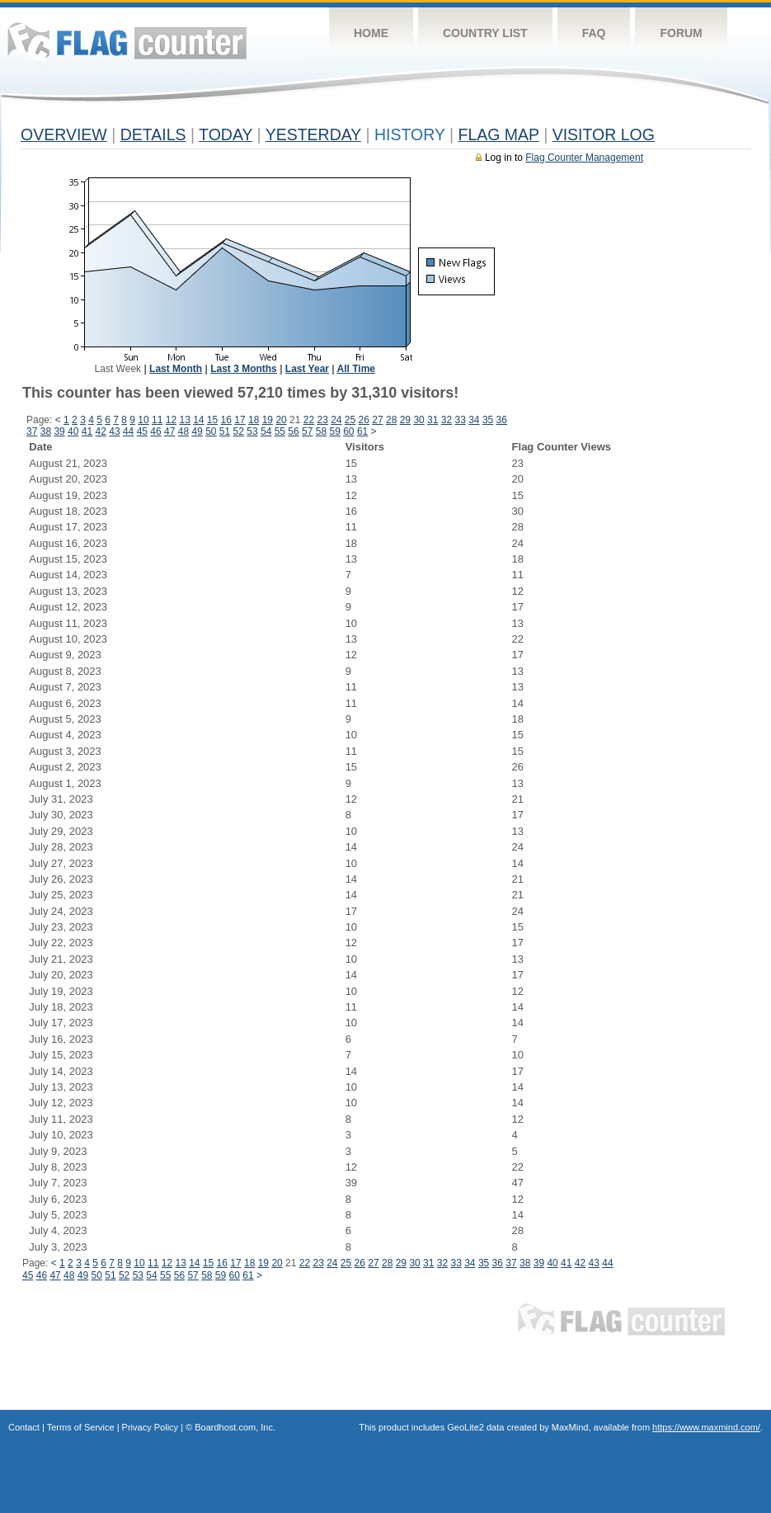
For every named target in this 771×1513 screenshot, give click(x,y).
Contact (24, 1427)
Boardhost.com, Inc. (235, 1427)
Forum (681, 33)
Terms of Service (81, 1427)
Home (371, 33)
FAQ (594, 33)
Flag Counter (127, 40)
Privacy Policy (150, 1427)
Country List (485, 33)
